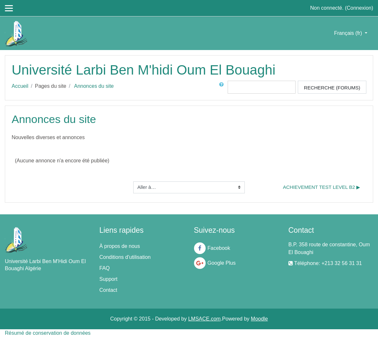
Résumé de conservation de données (48, 333)
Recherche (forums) (332, 87)
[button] (223, 87)
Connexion (359, 8)
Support (108, 279)
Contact (108, 290)
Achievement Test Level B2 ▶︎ (321, 187)
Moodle (259, 319)
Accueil (20, 86)
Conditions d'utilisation (125, 257)
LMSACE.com (204, 319)
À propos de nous (119, 246)
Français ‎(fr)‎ (348, 33)
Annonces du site (94, 86)
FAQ (104, 268)
